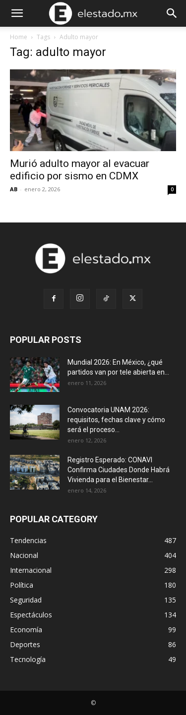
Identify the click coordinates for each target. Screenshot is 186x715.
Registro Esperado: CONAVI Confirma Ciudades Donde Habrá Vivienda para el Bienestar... (118, 470)
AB (13, 189)
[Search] (172, 13)
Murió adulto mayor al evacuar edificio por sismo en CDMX (79, 170)
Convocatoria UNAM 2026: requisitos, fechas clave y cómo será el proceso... (116, 420)
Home (18, 37)
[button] (17, 13)
